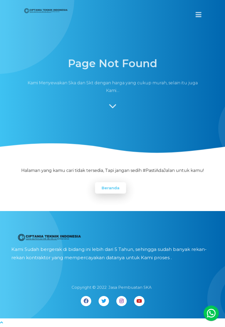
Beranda (110, 187)
